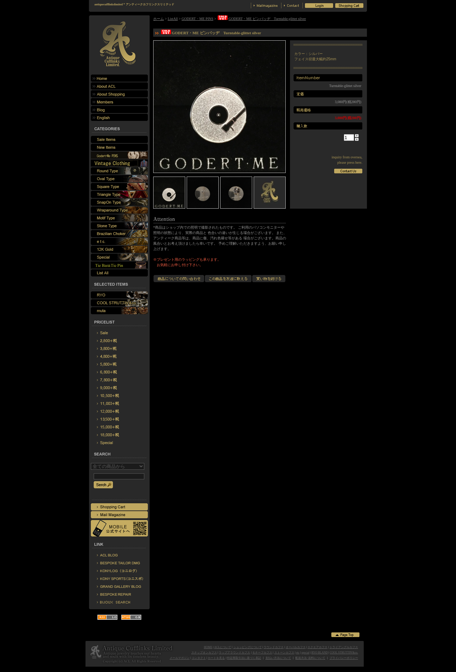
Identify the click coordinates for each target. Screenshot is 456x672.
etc (297, 652)
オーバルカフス (296, 647)
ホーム (158, 19)
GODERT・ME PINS (197, 19)
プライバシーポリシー (344, 658)
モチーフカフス (262, 652)
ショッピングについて (247, 647)
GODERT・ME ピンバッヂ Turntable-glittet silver (261, 19)
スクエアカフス (317, 647)
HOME (208, 647)
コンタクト (199, 658)
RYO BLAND (319, 652)
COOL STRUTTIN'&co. (344, 652)
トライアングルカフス (344, 647)
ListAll (173, 19)
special (305, 652)
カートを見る (216, 658)
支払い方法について (278, 658)
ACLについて (222, 647)
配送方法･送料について (310, 658)
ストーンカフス (284, 652)
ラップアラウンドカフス (234, 652)
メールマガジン (180, 658)
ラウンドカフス (274, 647)
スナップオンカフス (204, 652)
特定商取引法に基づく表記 (244, 658)
